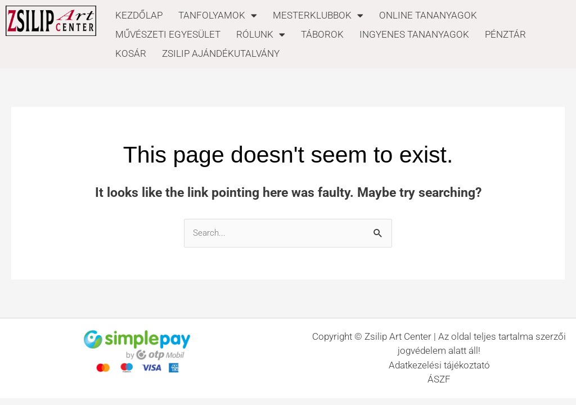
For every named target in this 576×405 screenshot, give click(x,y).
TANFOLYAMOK (217, 15)
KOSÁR (130, 53)
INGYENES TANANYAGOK (414, 34)
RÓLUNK (260, 34)
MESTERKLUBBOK (318, 15)
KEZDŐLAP (139, 15)
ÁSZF (439, 379)
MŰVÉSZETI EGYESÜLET (167, 34)
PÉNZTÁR (505, 34)
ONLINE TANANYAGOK (428, 15)
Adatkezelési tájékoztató (439, 365)
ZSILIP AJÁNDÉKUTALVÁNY (221, 53)
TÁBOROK (322, 34)
